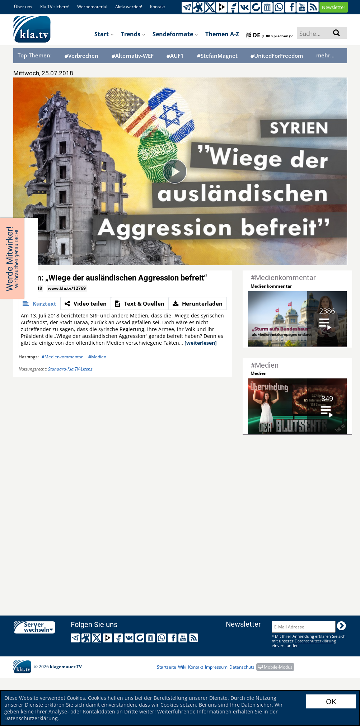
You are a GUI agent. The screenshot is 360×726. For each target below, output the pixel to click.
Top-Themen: (35, 55)
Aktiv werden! (128, 7)
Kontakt (157, 7)
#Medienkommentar (62, 357)
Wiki (182, 667)
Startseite (166, 667)
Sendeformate (175, 34)
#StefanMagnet (217, 55)
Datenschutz (241, 667)
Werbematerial (92, 7)
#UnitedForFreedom (277, 55)
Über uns (23, 7)
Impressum (216, 667)
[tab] (40, 303)
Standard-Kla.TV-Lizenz (70, 369)
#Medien (97, 357)
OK (331, 701)
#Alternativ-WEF (133, 55)
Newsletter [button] (333, 7)
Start (104, 34)
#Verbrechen (81, 55)
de (269, 35)
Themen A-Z (222, 34)
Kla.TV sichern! (54, 7)
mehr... (325, 55)
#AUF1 (175, 55)
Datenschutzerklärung (31, 718)
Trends (133, 34)
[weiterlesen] (200, 342)
